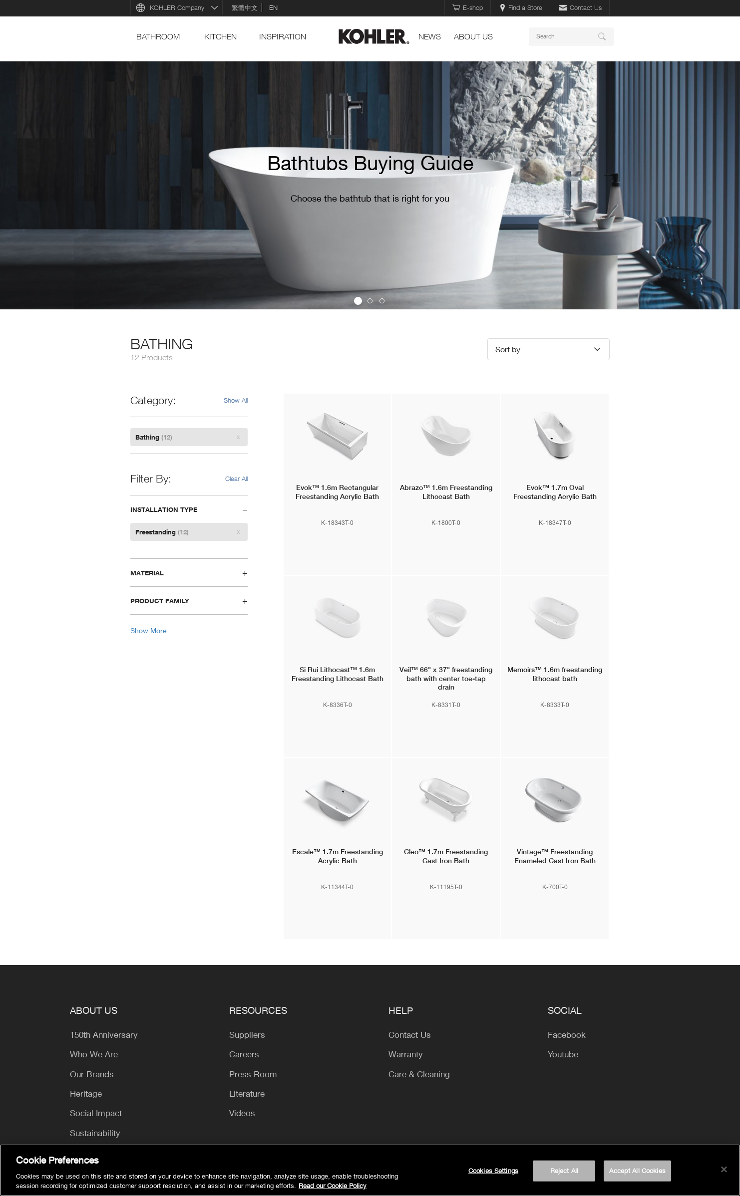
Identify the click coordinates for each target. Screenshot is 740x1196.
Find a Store (521, 7)
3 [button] (381, 300)
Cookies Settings (493, 1171)
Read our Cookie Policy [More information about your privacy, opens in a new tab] (333, 1186)
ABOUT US (473, 36)
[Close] (724, 1170)
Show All (236, 400)
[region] (370, 1170)
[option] (370, 185)
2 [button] (370, 300)
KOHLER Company (177, 7)
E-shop (467, 7)
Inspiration (282, 36)
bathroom (158, 36)
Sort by (507, 349)
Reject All (564, 1171)
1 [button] (358, 301)
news (429, 36)
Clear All (236, 478)
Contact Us (580, 7)
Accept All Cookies (637, 1171)
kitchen (220, 36)
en (273, 7)
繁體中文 (245, 7)
